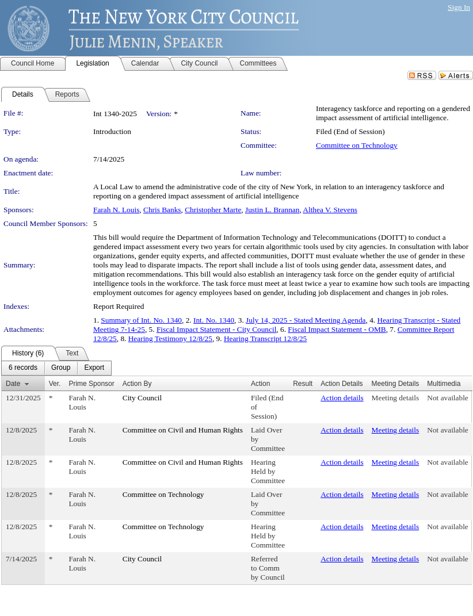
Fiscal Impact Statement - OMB (337, 329)
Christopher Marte (213, 209)
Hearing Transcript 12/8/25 (265, 338)
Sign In (459, 7)
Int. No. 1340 (213, 320)
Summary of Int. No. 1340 (141, 320)
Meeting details (395, 397)
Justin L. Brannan (272, 209)
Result (302, 384)
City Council (142, 397)
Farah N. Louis (116, 209)
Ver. (55, 384)
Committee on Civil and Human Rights (183, 430)
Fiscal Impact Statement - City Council (216, 329)
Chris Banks (162, 209)
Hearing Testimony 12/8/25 (170, 338)
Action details (342, 397)
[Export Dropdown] (94, 368)
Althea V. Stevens (330, 209)
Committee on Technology (357, 145)
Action (260, 384)
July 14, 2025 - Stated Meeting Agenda (305, 320)
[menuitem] (23, 368)
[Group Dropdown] (60, 368)
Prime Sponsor (91, 384)
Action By (137, 384)
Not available (447, 397)
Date (13, 384)
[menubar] (56, 368)
